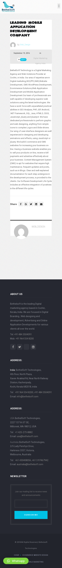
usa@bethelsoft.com (27, 436)
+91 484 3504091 (23, 334)
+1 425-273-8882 (24, 432)
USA (12, 418)
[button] (58, 6)
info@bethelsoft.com (27, 396)
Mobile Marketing (35, 562)
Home (16, 555)
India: (12, 370)
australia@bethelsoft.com (30, 464)
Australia (14, 442)
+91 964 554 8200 (25, 338)
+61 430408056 (23, 460)
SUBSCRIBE (31, 514)
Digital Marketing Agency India (40, 61)
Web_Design (25, 45)
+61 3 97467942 (40, 460)
